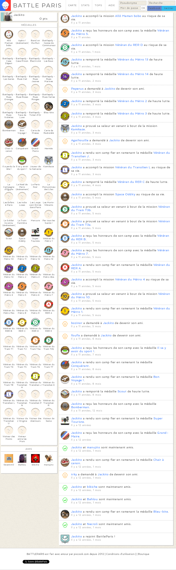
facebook (154, 8)
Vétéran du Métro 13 (132, 59)
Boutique (143, 554)
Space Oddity (125, 194)
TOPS (98, 5)
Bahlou (92, 499)
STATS (85, 5)
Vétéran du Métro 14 (133, 74)
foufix (76, 335)
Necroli (92, 524)
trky (74, 474)
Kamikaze (78, 129)
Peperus (77, 88)
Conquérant (80, 366)
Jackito (19, 15)
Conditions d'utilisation (120, 554)
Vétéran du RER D (129, 45)
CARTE (72, 5)
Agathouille (79, 140)
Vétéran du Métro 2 (132, 101)
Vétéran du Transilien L (132, 167)
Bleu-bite (160, 511)
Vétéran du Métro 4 (130, 279)
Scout (121, 391)
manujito (93, 447)
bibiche (92, 486)
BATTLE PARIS (37, 5)
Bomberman (80, 407)
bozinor (76, 323)
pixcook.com (81, 554)
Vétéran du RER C (131, 182)
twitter (168, 8)
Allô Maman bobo (128, 16)
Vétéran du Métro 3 (132, 113)
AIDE (111, 5)
